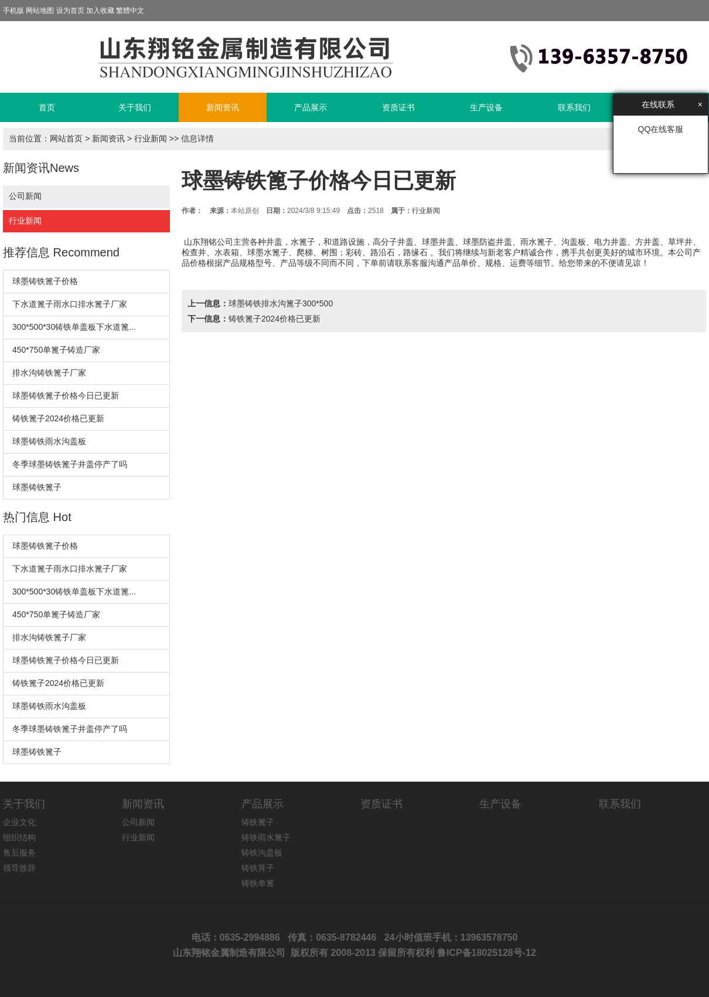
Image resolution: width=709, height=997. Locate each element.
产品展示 (310, 107)
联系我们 (574, 107)
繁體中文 (130, 10)
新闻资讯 (222, 107)
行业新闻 (150, 138)
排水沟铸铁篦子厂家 (49, 372)
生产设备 (486, 107)
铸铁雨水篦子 (266, 837)
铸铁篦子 (257, 822)
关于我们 (134, 107)
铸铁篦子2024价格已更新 (58, 418)
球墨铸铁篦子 (37, 487)
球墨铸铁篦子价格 (45, 281)
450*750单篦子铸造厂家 (56, 349)
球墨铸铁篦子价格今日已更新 (65, 395)
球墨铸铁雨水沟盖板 (49, 441)
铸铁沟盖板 (261, 852)
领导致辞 (19, 868)
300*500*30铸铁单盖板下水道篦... (74, 327)
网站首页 (66, 138)
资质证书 (398, 107)
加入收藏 (100, 10)
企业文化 (19, 822)
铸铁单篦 (257, 883)
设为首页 (70, 10)
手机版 (13, 10)
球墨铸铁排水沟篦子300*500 (281, 303)
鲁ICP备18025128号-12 (486, 953)
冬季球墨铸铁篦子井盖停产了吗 (69, 464)
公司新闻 (25, 196)
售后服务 (19, 852)
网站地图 (40, 10)
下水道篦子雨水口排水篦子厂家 (69, 304)
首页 (47, 107)
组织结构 (19, 837)
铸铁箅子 (257, 868)
